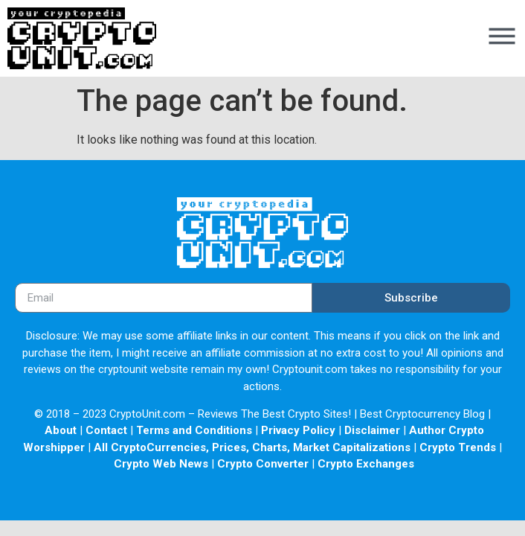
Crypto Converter (263, 463)
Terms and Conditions (194, 430)
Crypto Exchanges (366, 463)
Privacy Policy (298, 430)
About (61, 430)
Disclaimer (372, 430)
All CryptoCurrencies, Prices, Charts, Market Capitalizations (252, 447)
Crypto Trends (457, 447)
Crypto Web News (161, 463)
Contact (106, 430)
